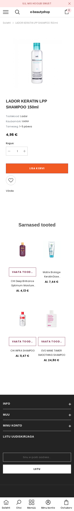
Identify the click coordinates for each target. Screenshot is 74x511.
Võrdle (10, 191)
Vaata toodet (23, 272)
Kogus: (10, 143)
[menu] (5, 12)
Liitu (37, 469)
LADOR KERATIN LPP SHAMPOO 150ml (36, 22)
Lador (25, 121)
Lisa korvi (37, 168)
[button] (19, 504)
